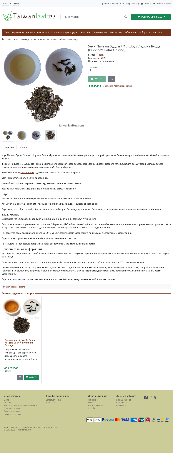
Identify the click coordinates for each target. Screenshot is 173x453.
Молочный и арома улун (64, 32)
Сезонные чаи (100, 32)
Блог (160, 32)
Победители (130, 32)
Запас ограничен (95, 405)
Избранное (121, 405)
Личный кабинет (123, 400)
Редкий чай (116, 32)
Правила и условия (12, 414)
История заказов (123, 402)
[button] (6, 3)
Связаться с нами (53, 400)
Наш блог (92, 408)
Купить (31, 377)
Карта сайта (51, 402)
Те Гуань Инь (27, 172)
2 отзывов (108, 85)
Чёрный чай (17, 32)
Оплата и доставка (12, 411)
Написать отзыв (123, 85)
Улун (6, 32)
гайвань (101, 262)
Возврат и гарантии (12, 408)
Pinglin (100, 54)
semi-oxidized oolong (15, 287)
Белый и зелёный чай (37, 32)
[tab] (8, 135)
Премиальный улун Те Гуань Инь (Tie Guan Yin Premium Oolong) (19, 343)
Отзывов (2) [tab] (25, 147)
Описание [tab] (9, 147)
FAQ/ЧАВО (8, 402)
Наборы (143, 32)
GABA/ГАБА (85, 32)
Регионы (92, 400)
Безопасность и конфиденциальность (20, 405)
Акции (152, 32)
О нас (6, 400)
